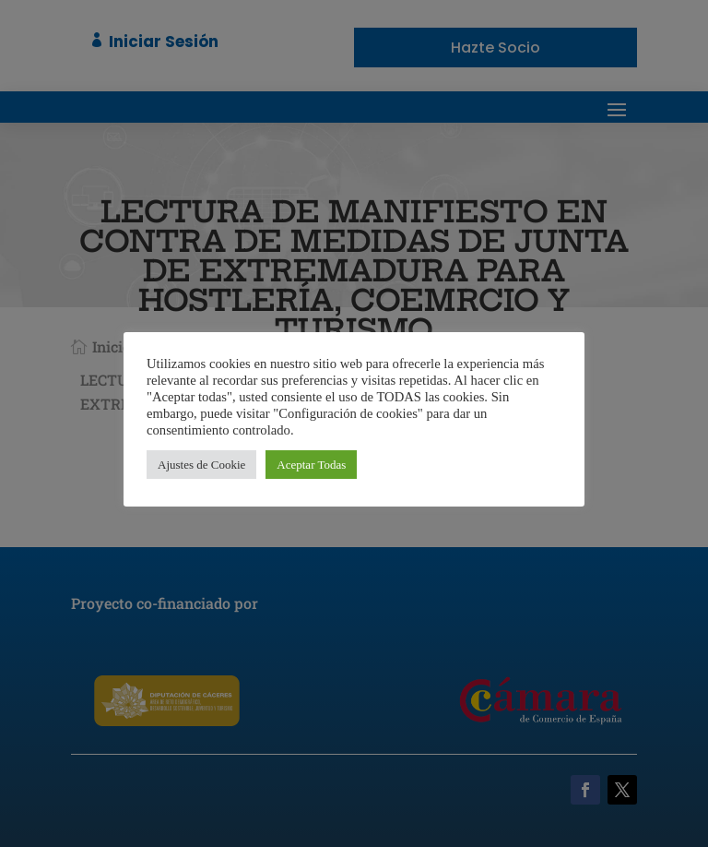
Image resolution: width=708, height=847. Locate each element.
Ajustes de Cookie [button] (201, 464)
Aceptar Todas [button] (311, 464)
